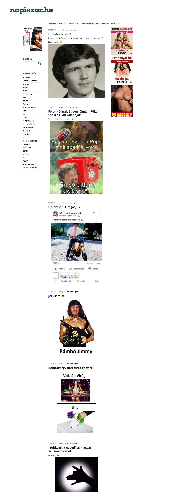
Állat (25, 161)
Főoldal (26, 77)
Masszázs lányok (87, 24)
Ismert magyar (29, 121)
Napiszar (27, 144)
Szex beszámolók (102, 24)
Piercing (26, 131)
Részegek (26, 138)
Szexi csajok (28, 94)
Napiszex (52, 24)
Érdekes (26, 104)
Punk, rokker (28, 164)
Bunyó (26, 91)
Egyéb (25, 101)
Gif (24, 114)
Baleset (26, 87)
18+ (24, 98)
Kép (24, 111)
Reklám (26, 134)
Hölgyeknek (28, 128)
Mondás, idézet (29, 108)
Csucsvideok (62, 24)
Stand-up (27, 148)
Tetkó (25, 151)
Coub (25, 118)
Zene (25, 158)
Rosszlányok (115, 24)
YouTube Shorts (30, 81)
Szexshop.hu (74, 24)
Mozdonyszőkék (30, 141)
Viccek (25, 154)
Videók (26, 84)
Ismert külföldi (30, 124)
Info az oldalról (30, 168)
